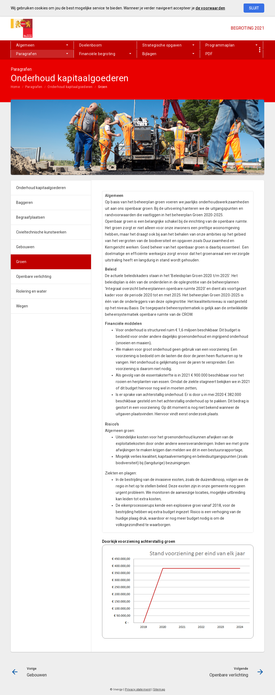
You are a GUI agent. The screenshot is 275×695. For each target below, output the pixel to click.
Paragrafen (26, 54)
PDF (208, 54)
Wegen (22, 306)
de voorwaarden (210, 8)
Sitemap (159, 689)
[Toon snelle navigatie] (259, 50)
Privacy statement (138, 689)
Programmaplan (220, 45)
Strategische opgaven (162, 45)
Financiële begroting (97, 54)
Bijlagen (149, 54)
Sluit (254, 8)
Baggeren (24, 202)
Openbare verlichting (33, 276)
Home (15, 87)
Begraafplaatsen (30, 217)
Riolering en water (31, 291)
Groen (102, 87)
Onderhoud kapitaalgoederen (70, 87)
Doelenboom (90, 45)
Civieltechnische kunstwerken (41, 232)
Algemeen (25, 45)
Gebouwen (25, 247)
